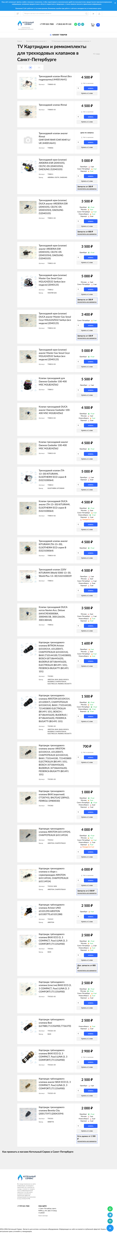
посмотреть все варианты (86, 189)
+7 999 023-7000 (47, 24)
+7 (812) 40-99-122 (63, 24)
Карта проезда (43, 1215)
